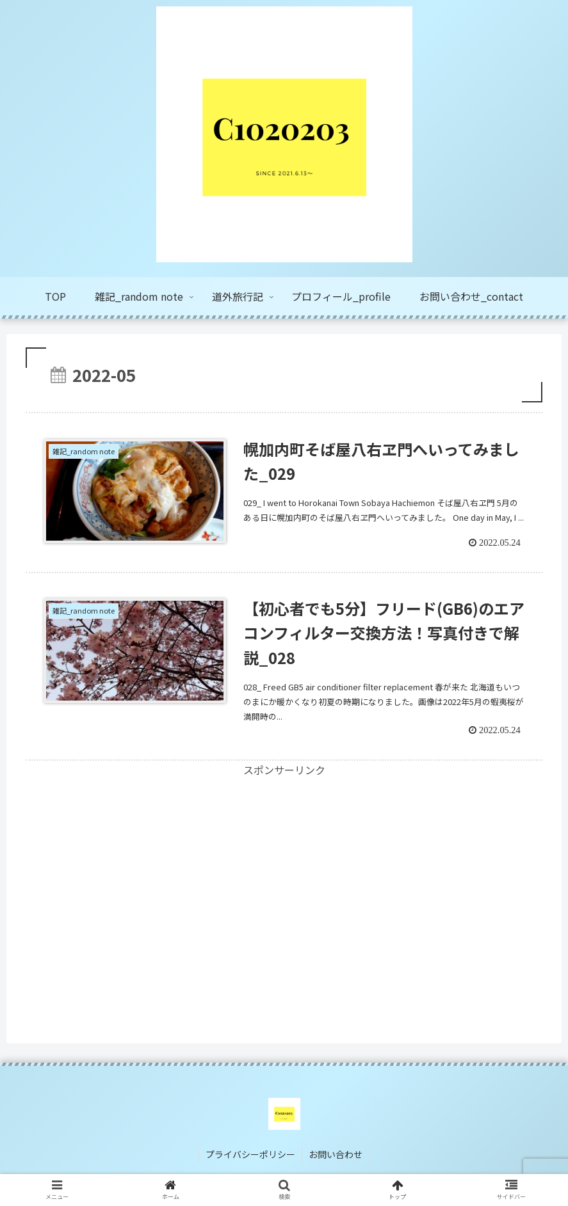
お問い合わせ (335, 1154)
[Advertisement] (284, 868)
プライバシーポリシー (250, 1154)
